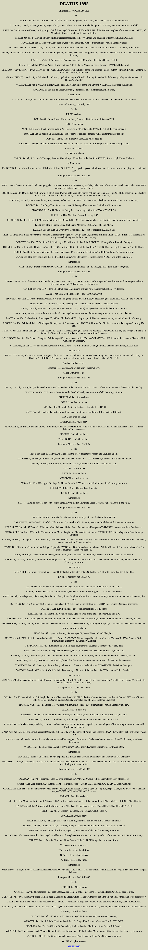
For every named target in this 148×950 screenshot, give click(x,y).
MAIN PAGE (74, 946)
